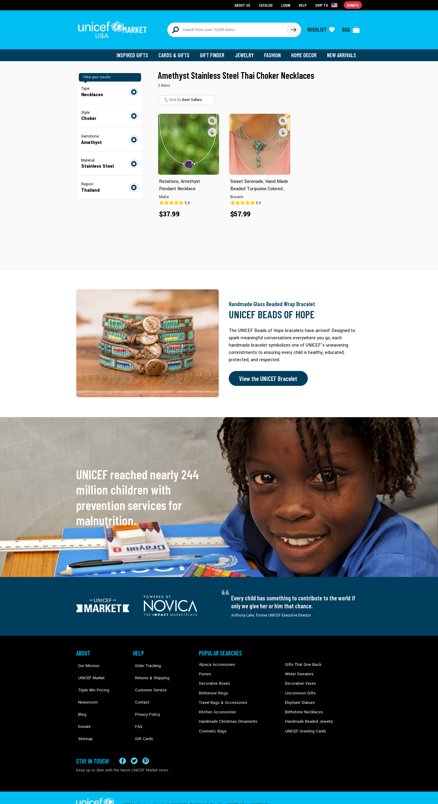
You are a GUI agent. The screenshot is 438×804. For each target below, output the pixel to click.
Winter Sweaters (298, 670)
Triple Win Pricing (90, 680)
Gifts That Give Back (302, 661)
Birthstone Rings (213, 689)
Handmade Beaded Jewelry (307, 716)
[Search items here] (227, 28)
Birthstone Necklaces (302, 707)
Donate (82, 707)
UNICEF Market (88, 670)
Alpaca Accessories (215, 661)
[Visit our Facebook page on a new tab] (122, 746)
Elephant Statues (299, 698)
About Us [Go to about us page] (243, 4)
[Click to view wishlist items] (321, 28)
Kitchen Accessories (216, 707)
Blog (80, 698)
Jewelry (246, 51)
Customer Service (147, 680)
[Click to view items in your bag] (351, 28)
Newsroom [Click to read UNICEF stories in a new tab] (85, 689)
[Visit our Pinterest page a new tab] (145, 746)
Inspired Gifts (136, 51)
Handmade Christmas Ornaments (227, 716)
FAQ (136, 707)
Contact (139, 689)
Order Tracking (145, 661)
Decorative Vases (299, 680)
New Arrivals (342, 51)
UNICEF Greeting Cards (304, 726)
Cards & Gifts (177, 51)
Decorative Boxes (213, 680)
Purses (205, 670)
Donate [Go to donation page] (353, 4)
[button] (212, 117)
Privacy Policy (144, 698)
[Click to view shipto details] (327, 5)
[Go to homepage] (114, 28)
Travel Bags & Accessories (221, 698)
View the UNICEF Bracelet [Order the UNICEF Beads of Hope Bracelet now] (267, 375)
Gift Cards (141, 716)
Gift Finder (215, 51)
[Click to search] (293, 28)
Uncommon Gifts (299, 689)
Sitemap (83, 716)
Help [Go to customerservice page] (303, 4)
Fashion (274, 51)
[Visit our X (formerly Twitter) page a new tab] (134, 746)
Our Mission (86, 661)
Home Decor (305, 51)
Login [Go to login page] (286, 4)
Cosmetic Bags (212, 726)
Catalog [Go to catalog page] (266, 4)
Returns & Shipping (149, 670)
